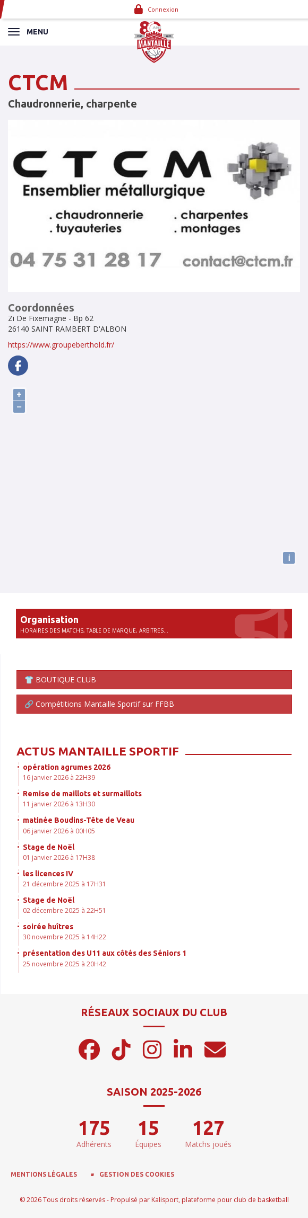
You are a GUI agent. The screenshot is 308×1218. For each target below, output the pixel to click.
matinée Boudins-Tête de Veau (78, 820)
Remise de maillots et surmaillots (82, 793)
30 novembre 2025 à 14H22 (64, 936)
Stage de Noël (48, 847)
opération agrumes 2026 (66, 767)
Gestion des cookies (136, 1174)
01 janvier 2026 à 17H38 (59, 857)
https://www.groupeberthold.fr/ (61, 345)
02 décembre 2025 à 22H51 (64, 910)
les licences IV (48, 873)
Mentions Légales (44, 1174)
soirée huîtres (48, 926)
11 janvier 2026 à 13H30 (59, 803)
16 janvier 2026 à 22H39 (59, 777)
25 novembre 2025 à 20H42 (64, 963)
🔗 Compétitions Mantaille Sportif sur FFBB (99, 704)
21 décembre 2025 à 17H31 (64, 883)
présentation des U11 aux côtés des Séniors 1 (104, 953)
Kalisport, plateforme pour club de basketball (220, 1199)
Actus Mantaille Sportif (97, 751)
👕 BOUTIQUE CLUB (60, 679)
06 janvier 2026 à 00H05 (59, 830)
